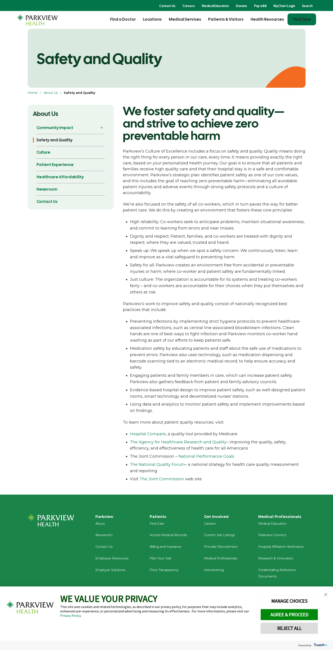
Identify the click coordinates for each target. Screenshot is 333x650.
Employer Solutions (110, 572)
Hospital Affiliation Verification (281, 549)
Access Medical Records (168, 537)
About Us (51, 93)
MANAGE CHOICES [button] (289, 601)
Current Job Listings (219, 537)
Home (33, 93)
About (100, 526)
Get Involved (217, 516)
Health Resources (267, 19)
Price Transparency (164, 572)
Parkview (105, 516)
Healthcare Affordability (60, 176)
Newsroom (46, 189)
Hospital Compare (148, 434)
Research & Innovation (275, 561)
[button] (325, 594)
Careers (188, 6)
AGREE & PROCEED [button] (289, 615)
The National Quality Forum (157, 464)
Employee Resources (111, 561)
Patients (158, 516)
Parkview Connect (272, 537)
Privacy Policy (70, 615)
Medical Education (215, 6)
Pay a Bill (260, 6)
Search (307, 6)
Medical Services (185, 19)
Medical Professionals (220, 561)
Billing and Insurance (165, 549)
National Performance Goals (206, 456)
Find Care (302, 19)
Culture (43, 152)
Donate (241, 6)
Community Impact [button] (54, 127)
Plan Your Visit (160, 561)
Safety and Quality (54, 139)
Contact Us (167, 6)
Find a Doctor (123, 19)
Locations (152, 19)
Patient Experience (55, 164)
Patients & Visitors (226, 19)
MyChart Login (284, 6)
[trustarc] (320, 645)
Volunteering (214, 572)
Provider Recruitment (221, 549)
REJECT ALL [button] (289, 628)
